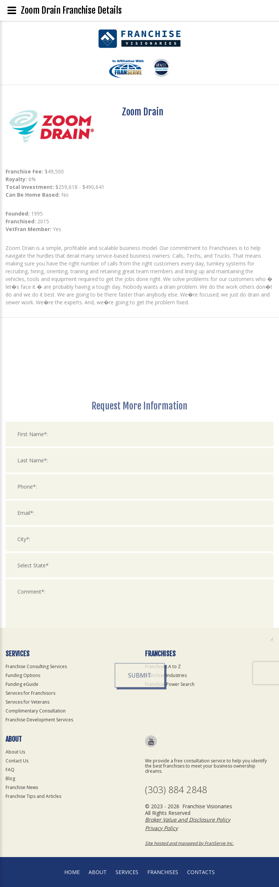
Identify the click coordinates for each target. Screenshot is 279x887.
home (72, 872)
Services (127, 872)
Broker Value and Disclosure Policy (187, 819)
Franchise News (22, 787)
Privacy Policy (161, 828)
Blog (10, 778)
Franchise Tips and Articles (33, 796)
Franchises (162, 872)
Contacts (201, 872)
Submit (139, 763)
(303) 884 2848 (176, 789)
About (98, 872)
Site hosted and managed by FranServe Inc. (189, 843)
